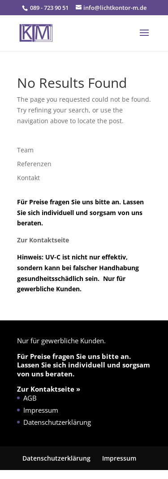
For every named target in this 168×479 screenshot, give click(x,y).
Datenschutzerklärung (57, 422)
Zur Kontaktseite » (48, 388)
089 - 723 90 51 (49, 8)
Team (25, 150)
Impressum (40, 410)
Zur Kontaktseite (44, 240)
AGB (30, 397)
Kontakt (28, 177)
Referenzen (34, 164)
